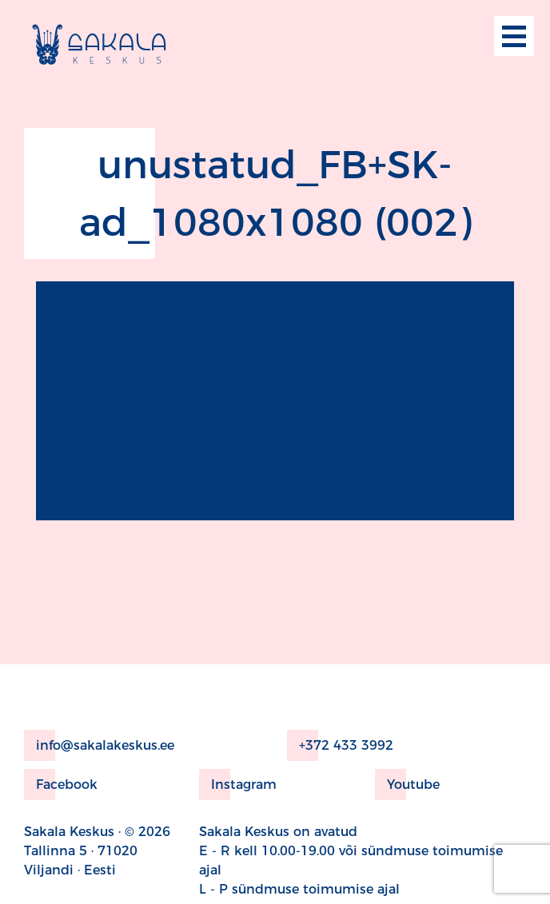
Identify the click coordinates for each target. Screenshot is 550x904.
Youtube (407, 784)
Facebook (61, 784)
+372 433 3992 (340, 745)
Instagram (238, 784)
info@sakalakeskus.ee (99, 745)
